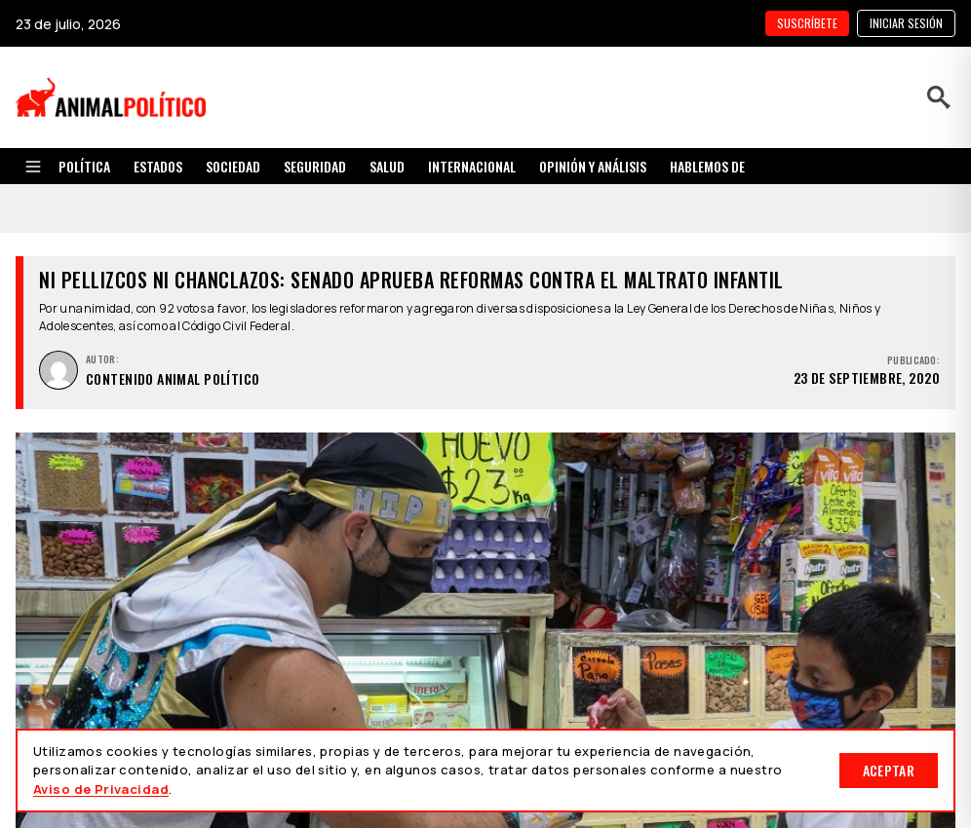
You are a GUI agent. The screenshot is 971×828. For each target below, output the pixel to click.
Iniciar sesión (906, 23)
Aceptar (888, 770)
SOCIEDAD (233, 166)
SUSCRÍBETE (807, 23)
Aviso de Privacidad (101, 789)
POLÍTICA (84, 166)
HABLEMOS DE (707, 166)
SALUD (387, 166)
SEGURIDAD (315, 166)
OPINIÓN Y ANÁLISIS (592, 166)
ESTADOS (158, 166)
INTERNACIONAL (472, 166)
